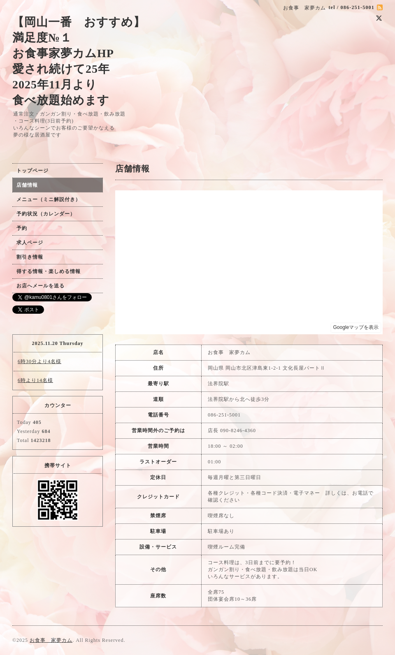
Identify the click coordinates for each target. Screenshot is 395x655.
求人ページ (29, 242)
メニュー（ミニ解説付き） (48, 199)
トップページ (32, 171)
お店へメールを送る (40, 286)
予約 (21, 228)
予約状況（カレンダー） (45, 214)
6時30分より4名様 (39, 361)
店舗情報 (27, 185)
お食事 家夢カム (51, 640)
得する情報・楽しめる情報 (48, 271)
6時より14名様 (35, 380)
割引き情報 (29, 257)
